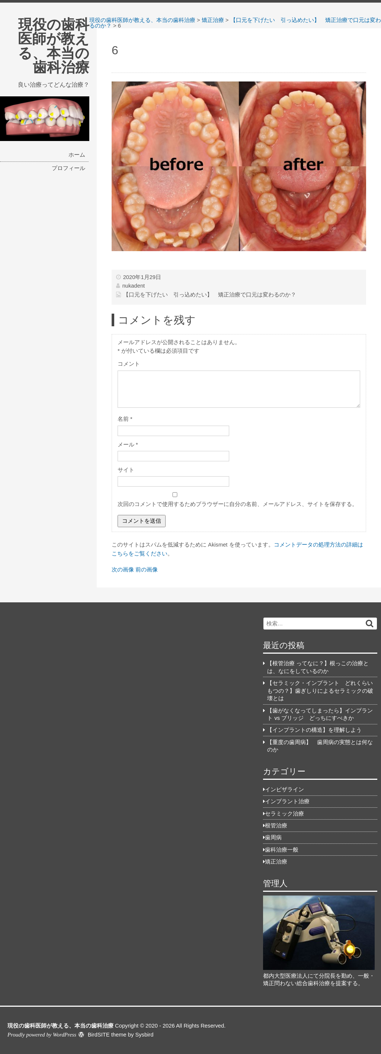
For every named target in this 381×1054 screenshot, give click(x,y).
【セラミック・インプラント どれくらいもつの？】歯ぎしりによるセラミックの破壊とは (320, 690)
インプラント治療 (287, 801)
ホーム (76, 155)
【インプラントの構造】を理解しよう (314, 730)
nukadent (133, 286)
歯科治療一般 (281, 850)
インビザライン (284, 789)
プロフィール (68, 168)
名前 (125, 419)
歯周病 (273, 837)
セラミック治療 (284, 814)
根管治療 (276, 826)
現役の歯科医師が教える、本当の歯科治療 (53, 45)
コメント (129, 364)
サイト (126, 470)
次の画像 (123, 570)
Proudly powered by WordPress (41, 1035)
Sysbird (144, 1035)
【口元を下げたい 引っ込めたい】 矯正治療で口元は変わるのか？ (209, 295)
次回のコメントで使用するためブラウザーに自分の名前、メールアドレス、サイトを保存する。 (238, 504)
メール (128, 445)
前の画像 (146, 570)
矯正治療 (276, 862)
